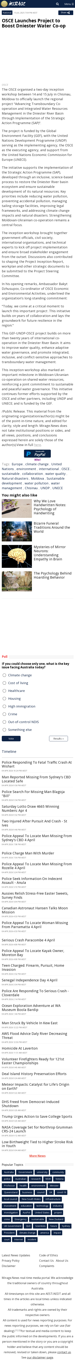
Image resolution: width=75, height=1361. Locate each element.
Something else (20, 730)
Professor (9, 1185)
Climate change (20, 675)
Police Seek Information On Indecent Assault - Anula (32, 880)
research (36, 1178)
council (41, 1192)
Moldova (37, 478)
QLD (28, 1226)
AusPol (26, 1212)
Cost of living (18, 683)
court (7, 1239)
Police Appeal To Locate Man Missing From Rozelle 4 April (37, 866)
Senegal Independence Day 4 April (29, 980)
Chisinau (31, 488)
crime (7, 1219)
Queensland (11, 1192)
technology (42, 1205)
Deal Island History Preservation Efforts (34, 1074)
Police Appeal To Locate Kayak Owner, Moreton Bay (33, 952)
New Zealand (56, 1219)
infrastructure (53, 1199)
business (27, 1192)
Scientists (40, 1226)
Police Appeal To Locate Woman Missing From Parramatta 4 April (35, 924)
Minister (54, 1185)
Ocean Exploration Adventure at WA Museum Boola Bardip (31, 1007)
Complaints (46, 1266)
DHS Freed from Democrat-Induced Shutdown (30, 1103)
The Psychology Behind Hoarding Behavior (53, 575)
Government (25, 1172)
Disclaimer (9, 1266)
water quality (55, 473)
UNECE (57, 488)
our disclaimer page (40, 1357)
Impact (57, 1232)
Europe (17, 464)
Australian (20, 1178)
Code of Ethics (48, 1255)
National (7, 12)
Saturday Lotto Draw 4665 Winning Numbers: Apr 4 (30, 808)
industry (57, 1205)
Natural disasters (15, 478)
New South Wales (31, 1199)
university (42, 1172)
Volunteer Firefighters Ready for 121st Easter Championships (33, 1061)
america (44, 1232)
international (49, 469)
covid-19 (61, 1192)
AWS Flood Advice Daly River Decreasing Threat (34, 1035)
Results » (58, 738)
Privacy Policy (11, 1261)
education (26, 1205)
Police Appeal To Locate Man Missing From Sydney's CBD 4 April (37, 838)
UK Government (12, 1226)
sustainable (11, 473)
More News (37, 1156)
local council (10, 1199)
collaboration (32, 473)
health (23, 1185)
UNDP (45, 488)
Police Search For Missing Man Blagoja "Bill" (33, 793)
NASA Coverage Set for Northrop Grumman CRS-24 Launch (37, 1129)
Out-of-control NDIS (23, 722)
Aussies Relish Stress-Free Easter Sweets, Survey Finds (35, 895)
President (9, 1232)
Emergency (21, 1219)
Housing (14, 698)
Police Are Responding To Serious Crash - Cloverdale (35, 993)
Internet (18, 1239)
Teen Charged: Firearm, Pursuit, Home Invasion (33, 967)
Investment (10, 1205)
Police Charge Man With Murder (28, 853)
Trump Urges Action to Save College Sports (37, 1116)
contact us (64, 1352)
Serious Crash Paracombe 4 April (28, 940)
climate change (37, 464)
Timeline (9, 751)
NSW (48, 1178)
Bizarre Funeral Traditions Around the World (52, 527)
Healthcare (16, 691)
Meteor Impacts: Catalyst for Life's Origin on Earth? (35, 1086)
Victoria (59, 1178)
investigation (11, 1212)
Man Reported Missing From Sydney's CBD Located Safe (36, 779)
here (37, 445)
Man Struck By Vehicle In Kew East (30, 1023)
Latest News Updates (16, 1255)
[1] (16, 1330)
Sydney (66, 1226)
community (58, 1172)
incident (32, 1239)
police (7, 1178)
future (53, 1226)
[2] (19, 1330)
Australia (9, 1172)
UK (50, 1192)
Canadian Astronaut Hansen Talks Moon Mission (35, 910)
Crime (12, 714)
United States (42, 1212)
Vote (11, 738)
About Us (62, 1261)
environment (26, 469)
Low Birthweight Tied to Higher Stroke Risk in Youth (37, 1144)
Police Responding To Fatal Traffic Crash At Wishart (37, 764)
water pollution (36, 483)
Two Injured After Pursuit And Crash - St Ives (34, 823)
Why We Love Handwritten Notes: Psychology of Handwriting (50, 507)
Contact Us (46, 1261)
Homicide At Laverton (20, 1048)
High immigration (21, 706)
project (58, 1212)
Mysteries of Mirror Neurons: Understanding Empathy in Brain (50, 553)
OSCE (66, 469)
